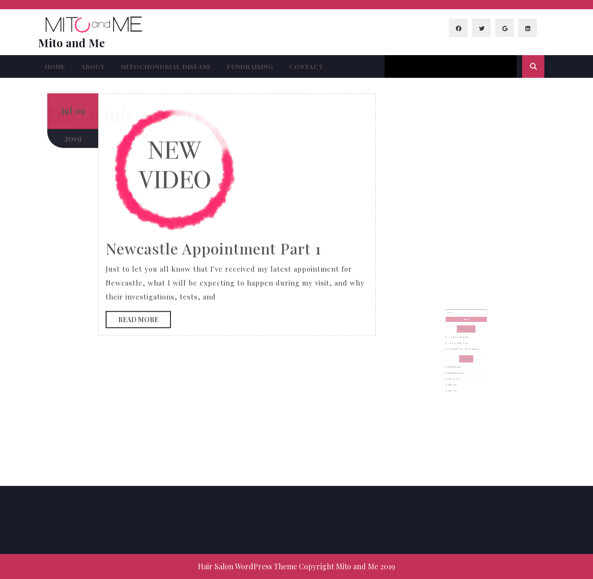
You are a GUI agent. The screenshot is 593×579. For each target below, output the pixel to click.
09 (80, 21)
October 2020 (458, 364)
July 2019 (456, 377)
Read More (144, 232)
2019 (73, 48)
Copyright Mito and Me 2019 (347, 566)
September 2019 (458, 369)
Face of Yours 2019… (461, 347)
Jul (66, 21)
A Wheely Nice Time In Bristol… (465, 351)
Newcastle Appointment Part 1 (213, 159)
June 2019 (456, 382)
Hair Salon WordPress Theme (247, 566)
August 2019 (457, 373)
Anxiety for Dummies (461, 343)
